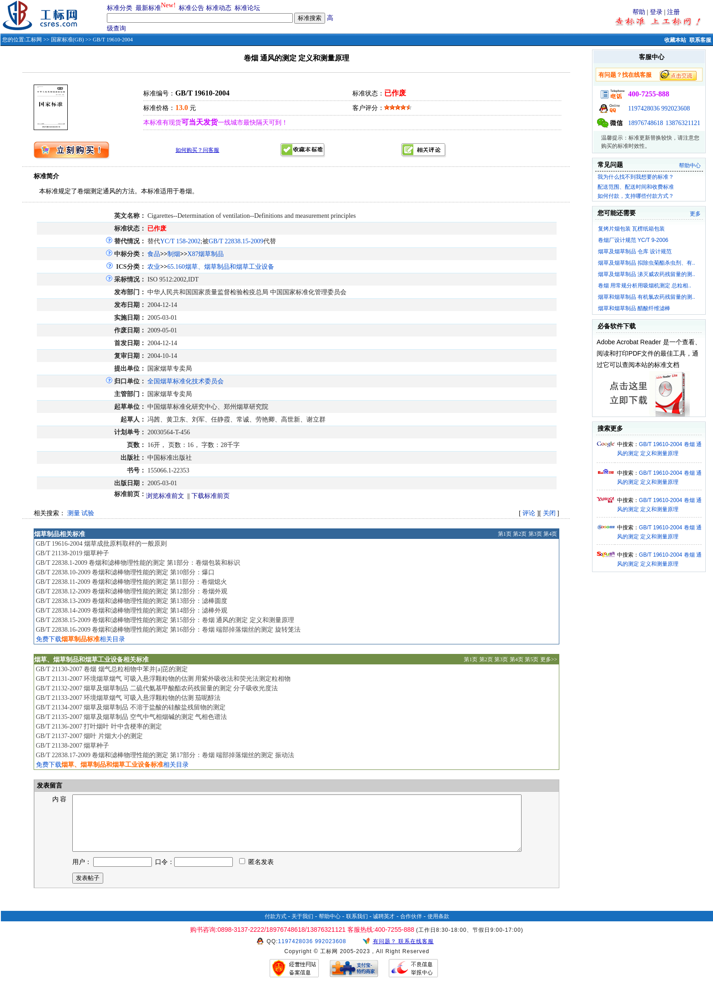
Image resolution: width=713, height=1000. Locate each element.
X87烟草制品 (205, 254)
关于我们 (302, 927)
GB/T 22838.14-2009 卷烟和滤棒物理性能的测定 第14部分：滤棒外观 (131, 610)
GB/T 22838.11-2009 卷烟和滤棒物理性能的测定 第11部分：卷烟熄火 (131, 581)
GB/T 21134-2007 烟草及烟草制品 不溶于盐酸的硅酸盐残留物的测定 (131, 707)
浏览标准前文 (165, 495)
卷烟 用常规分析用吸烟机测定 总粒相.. (644, 285)
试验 (87, 513)
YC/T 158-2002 (180, 241)
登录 (656, 12)
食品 (153, 254)
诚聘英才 (384, 927)
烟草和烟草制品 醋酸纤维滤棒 (634, 308)
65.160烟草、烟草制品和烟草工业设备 (220, 266)
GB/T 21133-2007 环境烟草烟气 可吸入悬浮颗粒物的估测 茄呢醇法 (128, 697)
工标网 (33, 39)
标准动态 (218, 8)
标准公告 (191, 8)
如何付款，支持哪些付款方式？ (636, 196)
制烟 (173, 254)
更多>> (548, 659)
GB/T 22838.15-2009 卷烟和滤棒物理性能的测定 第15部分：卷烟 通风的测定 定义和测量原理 (165, 620)
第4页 (550, 534)
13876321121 (683, 123)
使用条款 (438, 927)
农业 (153, 266)
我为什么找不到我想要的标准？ (636, 177)
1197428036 (643, 108)
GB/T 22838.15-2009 (236, 241)
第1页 (505, 534)
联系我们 (357, 927)
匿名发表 (256, 872)
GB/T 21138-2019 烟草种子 (73, 553)
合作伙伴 (411, 927)
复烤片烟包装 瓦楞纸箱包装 (631, 229)
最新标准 (148, 8)
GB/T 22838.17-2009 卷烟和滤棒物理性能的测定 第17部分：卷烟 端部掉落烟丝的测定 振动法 (165, 755)
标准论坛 (247, 8)
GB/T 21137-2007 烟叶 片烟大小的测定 (89, 736)
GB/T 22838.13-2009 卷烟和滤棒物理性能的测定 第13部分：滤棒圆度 (131, 601)
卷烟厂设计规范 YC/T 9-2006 (633, 240)
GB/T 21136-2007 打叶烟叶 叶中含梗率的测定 (99, 726)
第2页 (520, 534)
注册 (673, 12)
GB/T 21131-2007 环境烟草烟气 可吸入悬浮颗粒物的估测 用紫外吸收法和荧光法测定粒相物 (163, 678)
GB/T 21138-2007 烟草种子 (73, 745)
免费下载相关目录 (80, 639)
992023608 (675, 108)
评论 (528, 513)
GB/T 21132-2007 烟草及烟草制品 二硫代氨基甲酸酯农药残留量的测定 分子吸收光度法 (157, 688)
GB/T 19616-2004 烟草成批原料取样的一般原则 (101, 543)
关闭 (549, 513)
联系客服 (700, 40)
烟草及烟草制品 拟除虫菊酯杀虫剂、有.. (646, 263)
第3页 (535, 534)
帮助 (639, 12)
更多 (695, 214)
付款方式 (275, 927)
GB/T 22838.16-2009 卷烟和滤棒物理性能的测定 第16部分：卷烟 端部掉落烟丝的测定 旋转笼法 (168, 629)
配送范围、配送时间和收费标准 (636, 187)
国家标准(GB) (67, 39)
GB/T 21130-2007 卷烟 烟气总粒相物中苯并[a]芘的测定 (112, 669)
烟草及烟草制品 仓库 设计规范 (635, 251)
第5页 (531, 659)
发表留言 (49, 785)
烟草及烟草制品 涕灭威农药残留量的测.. (646, 274)
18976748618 (645, 123)
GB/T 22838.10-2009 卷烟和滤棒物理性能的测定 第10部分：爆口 (125, 572)
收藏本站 (675, 40)
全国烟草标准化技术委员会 (185, 381)
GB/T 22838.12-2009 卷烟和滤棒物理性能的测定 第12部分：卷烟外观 (131, 591)
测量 (73, 513)
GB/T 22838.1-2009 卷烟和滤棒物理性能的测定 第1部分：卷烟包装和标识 (138, 562)
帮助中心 (690, 165)
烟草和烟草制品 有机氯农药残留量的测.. (646, 297)
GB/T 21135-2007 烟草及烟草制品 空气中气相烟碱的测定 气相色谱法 (131, 717)
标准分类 (119, 8)
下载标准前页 (210, 495)
